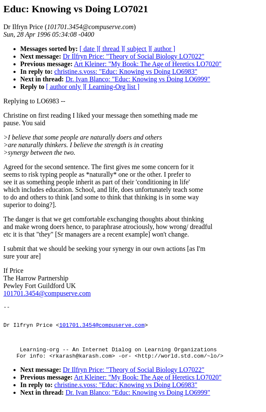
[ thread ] (110, 48)
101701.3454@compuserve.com (47, 293)
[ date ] (89, 48)
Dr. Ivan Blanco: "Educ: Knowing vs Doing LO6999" (138, 79)
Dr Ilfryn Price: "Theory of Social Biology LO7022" (133, 56)
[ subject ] (136, 48)
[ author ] (163, 48)
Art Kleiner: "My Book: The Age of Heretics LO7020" (147, 63)
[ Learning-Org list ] (112, 86)
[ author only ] (65, 86)
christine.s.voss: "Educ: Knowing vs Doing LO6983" (125, 71)
